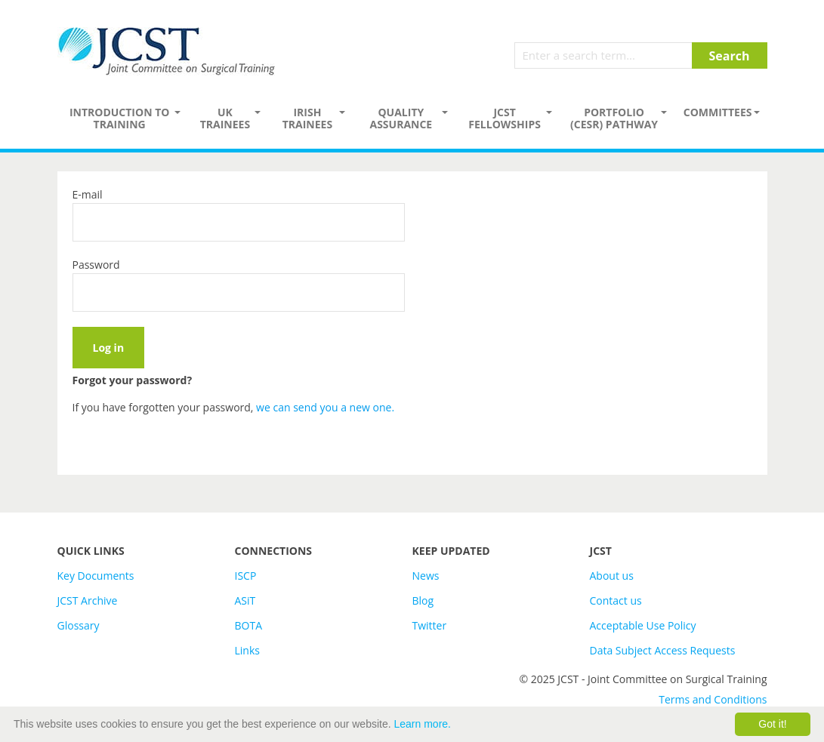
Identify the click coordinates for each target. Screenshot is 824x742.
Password (96, 264)
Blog (423, 600)
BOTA (249, 625)
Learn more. (422, 724)
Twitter (429, 625)
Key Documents (95, 575)
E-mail (88, 194)
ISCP (246, 575)
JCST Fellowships (504, 118)
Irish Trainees (307, 118)
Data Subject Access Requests (663, 650)
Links (247, 650)
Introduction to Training (119, 118)
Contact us (616, 600)
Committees (718, 112)
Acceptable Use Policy (643, 625)
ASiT (245, 600)
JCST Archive (87, 600)
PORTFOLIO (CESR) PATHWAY (614, 118)
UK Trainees (225, 118)
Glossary (78, 625)
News (426, 575)
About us (612, 575)
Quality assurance (400, 118)
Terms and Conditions (713, 699)
